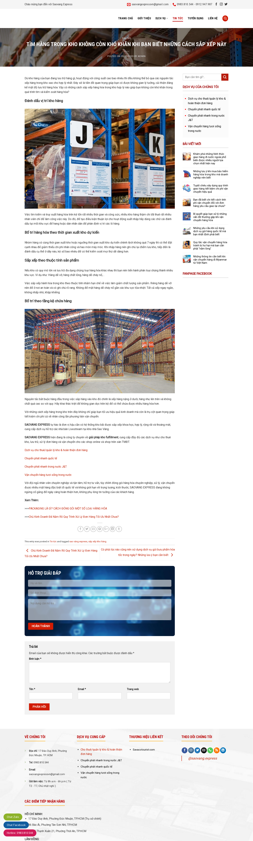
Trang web (133, 689)
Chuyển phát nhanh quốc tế (41, 458)
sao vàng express (78, 541)
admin (142, 56)
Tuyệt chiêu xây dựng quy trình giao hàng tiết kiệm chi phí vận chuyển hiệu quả (210, 188)
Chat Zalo (13, 817)
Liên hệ (213, 18)
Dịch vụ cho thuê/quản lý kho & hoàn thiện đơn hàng (56, 450)
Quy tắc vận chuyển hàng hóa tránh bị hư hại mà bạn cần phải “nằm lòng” (210, 245)
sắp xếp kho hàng (97, 541)
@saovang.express (202, 758)
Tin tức (178, 18)
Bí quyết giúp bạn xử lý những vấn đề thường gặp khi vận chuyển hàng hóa (210, 217)
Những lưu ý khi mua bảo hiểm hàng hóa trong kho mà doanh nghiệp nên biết (210, 174)
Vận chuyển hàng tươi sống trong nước (48, 475)
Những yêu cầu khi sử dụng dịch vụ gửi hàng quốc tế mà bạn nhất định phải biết (209, 231)
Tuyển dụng (195, 18)
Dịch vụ (161, 18)
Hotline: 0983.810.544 (20, 833)
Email (82, 689)
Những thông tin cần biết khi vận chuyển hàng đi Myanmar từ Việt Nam (210, 259)
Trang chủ (125, 18)
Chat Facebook (16, 825)
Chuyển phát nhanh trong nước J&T (46, 466)
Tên (32, 689)
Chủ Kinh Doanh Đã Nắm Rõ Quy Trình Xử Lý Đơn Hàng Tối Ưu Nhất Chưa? (74, 516)
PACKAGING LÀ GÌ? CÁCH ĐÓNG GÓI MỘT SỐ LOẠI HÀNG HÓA (68, 508)
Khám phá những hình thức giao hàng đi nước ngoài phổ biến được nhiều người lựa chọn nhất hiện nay (209, 158)
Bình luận (35, 658)
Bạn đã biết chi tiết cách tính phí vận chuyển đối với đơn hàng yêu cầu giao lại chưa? (209, 203)
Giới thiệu (144, 18)
